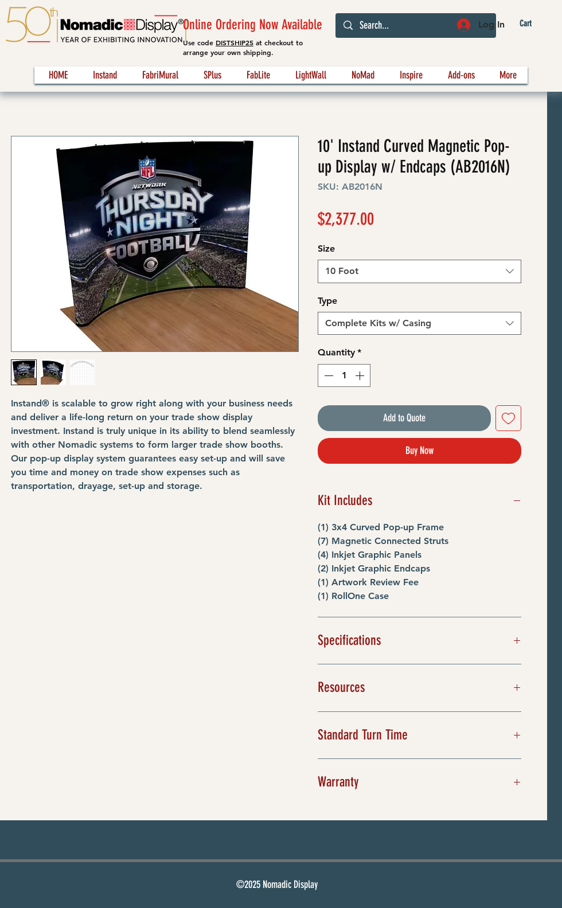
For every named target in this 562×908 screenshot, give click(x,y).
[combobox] (419, 271)
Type (327, 300)
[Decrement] (327, 375)
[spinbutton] (344, 375)
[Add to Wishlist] (508, 418)
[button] (535, 24)
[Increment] (361, 375)
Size (326, 248)
